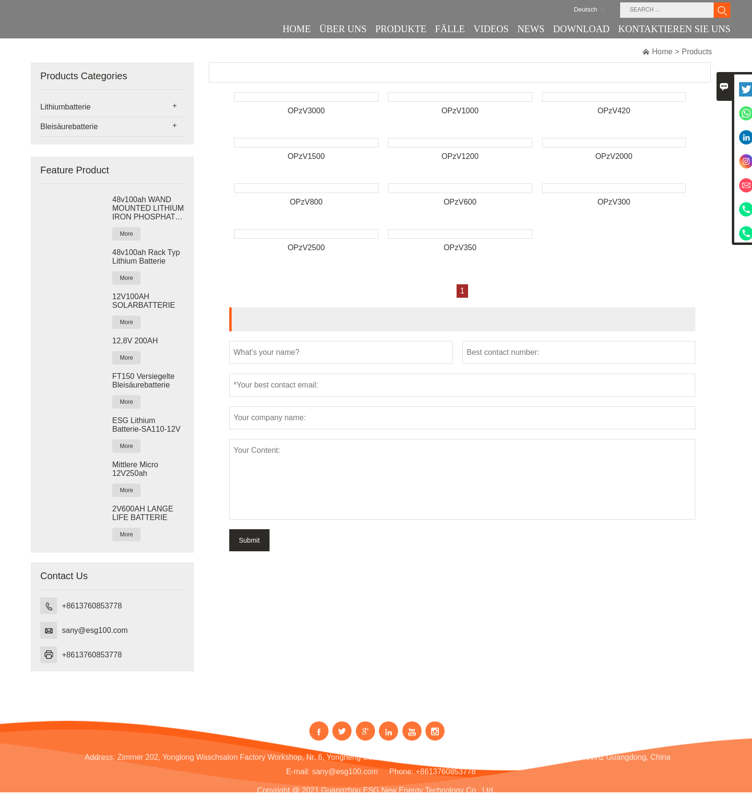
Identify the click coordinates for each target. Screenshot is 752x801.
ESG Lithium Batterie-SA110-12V (146, 424)
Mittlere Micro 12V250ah (135, 469)
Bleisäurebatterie (69, 126)
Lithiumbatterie (65, 107)
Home (662, 52)
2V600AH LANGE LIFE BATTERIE (142, 513)
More (126, 234)
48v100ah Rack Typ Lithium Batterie (146, 256)
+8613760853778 (92, 606)
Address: (100, 764)
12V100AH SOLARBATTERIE (143, 300)
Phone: (401, 778)
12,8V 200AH (135, 341)
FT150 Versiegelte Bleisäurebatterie (143, 380)
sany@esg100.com (95, 630)
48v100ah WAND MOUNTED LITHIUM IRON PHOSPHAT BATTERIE (148, 208)
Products (697, 52)
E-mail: (298, 778)
